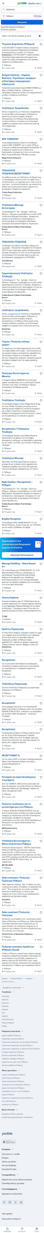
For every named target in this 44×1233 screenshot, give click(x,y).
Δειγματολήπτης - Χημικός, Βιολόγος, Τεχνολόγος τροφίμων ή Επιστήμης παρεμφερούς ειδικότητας (19, 79)
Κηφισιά (5, 1009)
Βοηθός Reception (11, 519)
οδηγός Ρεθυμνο (8, 1095)
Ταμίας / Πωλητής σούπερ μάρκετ (15, 343)
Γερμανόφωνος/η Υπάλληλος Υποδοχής (17, 275)
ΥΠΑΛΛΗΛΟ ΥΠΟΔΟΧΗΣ (14, 242)
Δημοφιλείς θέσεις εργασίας (12, 1114)
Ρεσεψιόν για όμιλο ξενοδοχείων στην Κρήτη (19, 778)
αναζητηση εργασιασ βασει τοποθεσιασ (17, 1117)
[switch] (40, 36)
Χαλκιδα (5, 1006)
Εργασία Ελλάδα (9, 1169)
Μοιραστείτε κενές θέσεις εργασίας (17, 1179)
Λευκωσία (5, 996)
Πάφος (4, 1026)
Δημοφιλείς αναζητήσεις (14, 987)
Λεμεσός (5, 1000)
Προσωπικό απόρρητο (11, 1219)
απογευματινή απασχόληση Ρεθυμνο (16, 1085)
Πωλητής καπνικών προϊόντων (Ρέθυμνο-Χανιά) (18, 948)
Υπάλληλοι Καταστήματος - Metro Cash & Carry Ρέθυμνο (17, 842)
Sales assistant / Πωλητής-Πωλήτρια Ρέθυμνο (16, 879)
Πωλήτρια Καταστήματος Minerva (15, 375)
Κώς (3, 1013)
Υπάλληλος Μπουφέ (12, 458)
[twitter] (15, 1202)
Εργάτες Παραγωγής (13, 629)
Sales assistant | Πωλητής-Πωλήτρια (16, 914)
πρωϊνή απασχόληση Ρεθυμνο (13, 1075)
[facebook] (4, 1202)
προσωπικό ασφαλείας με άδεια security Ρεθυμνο (21, 1049)
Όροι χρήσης (7, 1213)
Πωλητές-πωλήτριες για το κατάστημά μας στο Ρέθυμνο (17, 805)
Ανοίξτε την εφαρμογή (36, 3)
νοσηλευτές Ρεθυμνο (10, 1104)
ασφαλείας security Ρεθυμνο (13, 1039)
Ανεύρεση (22, 22)
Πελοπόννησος (8, 1019)
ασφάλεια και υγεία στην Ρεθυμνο (15, 1062)
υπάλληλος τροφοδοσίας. (15, 310)
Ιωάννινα (5, 1003)
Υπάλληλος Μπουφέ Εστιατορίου (12, 206)
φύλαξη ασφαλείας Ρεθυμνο (13, 1055)
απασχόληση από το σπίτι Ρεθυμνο (15, 1091)
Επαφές (5, 1158)
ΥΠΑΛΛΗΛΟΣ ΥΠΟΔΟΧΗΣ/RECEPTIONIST (16, 172)
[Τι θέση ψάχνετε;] (22, 9)
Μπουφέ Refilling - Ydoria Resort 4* (19, 565)
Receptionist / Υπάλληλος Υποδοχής (15, 430)
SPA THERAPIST (10, 139)
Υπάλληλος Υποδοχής (13, 400)
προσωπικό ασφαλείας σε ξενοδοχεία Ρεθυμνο (20, 1042)
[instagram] (10, 1202)
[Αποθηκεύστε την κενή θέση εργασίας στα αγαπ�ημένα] (41, 703)
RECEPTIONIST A (11, 755)
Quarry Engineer (10, 597)
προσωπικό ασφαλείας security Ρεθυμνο (17, 1045)
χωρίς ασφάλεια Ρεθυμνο (11, 1035)
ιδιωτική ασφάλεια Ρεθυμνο (12, 1065)
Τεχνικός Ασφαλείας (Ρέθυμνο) (18, 44)
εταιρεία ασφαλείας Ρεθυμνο (13, 1052)
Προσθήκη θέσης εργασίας (13, 1183)
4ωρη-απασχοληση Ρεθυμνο (13, 1081)
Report (38, 68)
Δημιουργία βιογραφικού (22, 555)
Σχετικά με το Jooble (11, 1154)
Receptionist (8, 660)
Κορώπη (5, 1016)
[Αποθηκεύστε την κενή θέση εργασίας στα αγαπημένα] (41, 44)
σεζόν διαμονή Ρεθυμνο (11, 1078)
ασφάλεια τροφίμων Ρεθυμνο (13, 1059)
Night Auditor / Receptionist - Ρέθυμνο (17, 483)
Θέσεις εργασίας (9, 1161)
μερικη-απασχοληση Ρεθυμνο (13, 1088)
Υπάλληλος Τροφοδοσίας (15, 108)
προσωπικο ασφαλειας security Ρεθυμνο (17, 1098)
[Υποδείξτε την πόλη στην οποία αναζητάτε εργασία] (22, 16)
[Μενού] (3, 3)
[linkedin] (21, 1202)
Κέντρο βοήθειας (9, 1165)
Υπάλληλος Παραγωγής (14, 684)
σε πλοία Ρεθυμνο (9, 1101)
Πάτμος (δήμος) (8, 1023)
